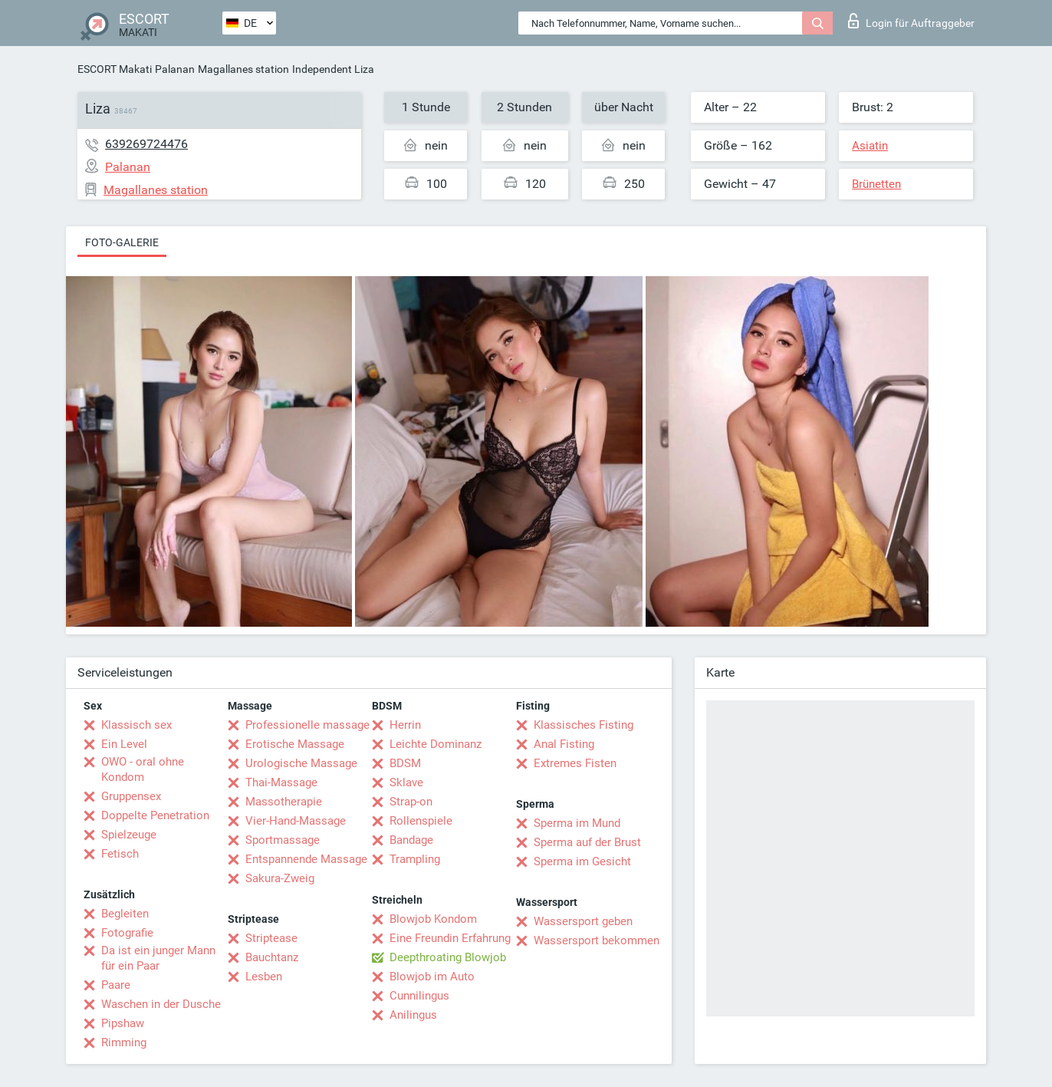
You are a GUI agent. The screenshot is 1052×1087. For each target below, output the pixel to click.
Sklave (406, 782)
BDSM (405, 763)
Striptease (271, 938)
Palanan (175, 69)
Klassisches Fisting (583, 725)
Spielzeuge (128, 835)
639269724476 (146, 144)
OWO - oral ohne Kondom (142, 769)
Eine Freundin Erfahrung (450, 938)
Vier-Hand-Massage (295, 821)
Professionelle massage (307, 725)
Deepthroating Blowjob (448, 957)
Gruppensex (131, 796)
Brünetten (876, 184)
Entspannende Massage (306, 859)
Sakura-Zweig (279, 878)
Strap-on (411, 802)
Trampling (415, 859)
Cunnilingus (419, 996)
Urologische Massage (301, 763)
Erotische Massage (294, 744)
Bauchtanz (271, 957)
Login (911, 20)
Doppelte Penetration (155, 815)
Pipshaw (122, 1023)
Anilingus (413, 1015)
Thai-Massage (281, 782)
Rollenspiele (421, 821)
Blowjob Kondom (433, 919)
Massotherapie (283, 802)
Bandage (411, 840)
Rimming (123, 1042)
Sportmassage (282, 840)
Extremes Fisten (575, 763)
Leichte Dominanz (436, 744)
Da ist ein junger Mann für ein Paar (158, 958)
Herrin (405, 725)
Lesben (263, 976)
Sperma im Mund (577, 823)
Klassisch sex (136, 725)
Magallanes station (243, 69)
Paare (115, 985)
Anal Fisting (564, 744)
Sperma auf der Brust (587, 842)
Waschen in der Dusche (161, 1004)
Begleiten (125, 914)
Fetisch (120, 854)
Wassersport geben (583, 921)
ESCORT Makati (114, 69)
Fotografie (127, 933)
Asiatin (870, 146)
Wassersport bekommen (596, 940)
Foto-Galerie (122, 242)
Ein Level (124, 744)
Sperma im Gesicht (582, 861)
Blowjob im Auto (432, 976)
